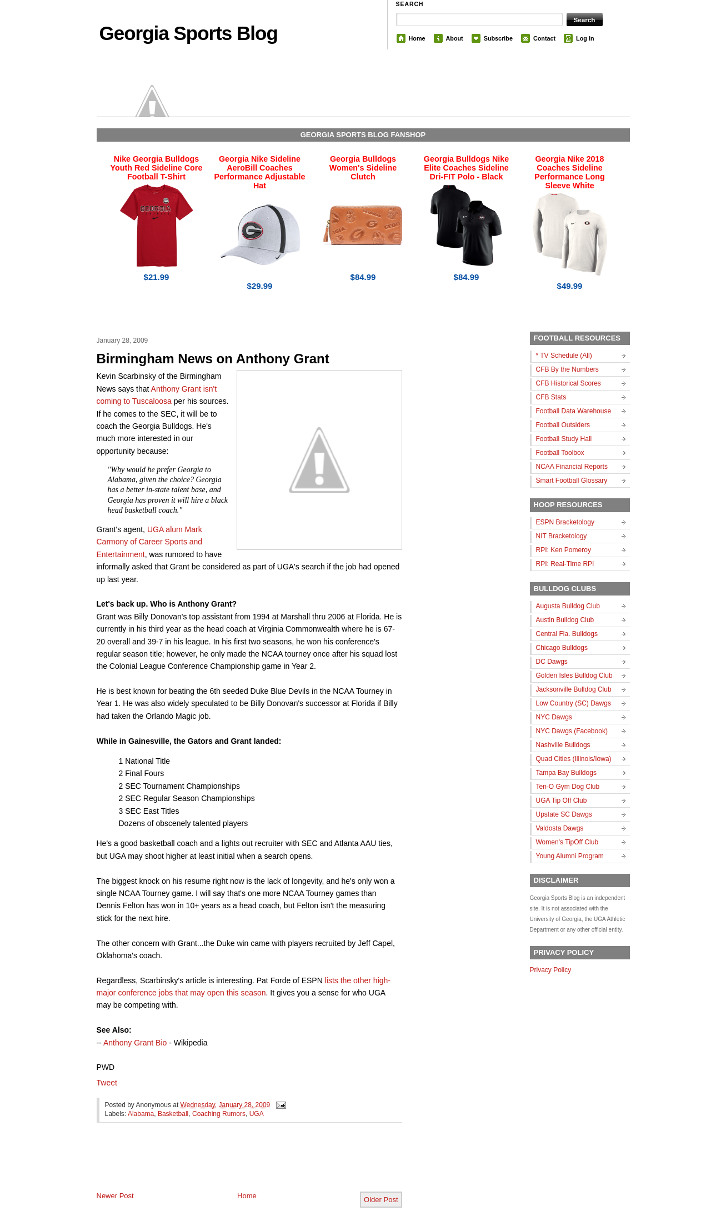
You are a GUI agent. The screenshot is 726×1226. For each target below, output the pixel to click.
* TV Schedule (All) (564, 355)
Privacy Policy (551, 970)
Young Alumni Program (570, 856)
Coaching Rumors (219, 1114)
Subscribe (498, 38)
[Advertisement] (227, 1166)
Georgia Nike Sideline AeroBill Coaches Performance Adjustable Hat (260, 172)
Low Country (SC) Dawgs (573, 703)
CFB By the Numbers (567, 369)
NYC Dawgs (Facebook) (572, 731)
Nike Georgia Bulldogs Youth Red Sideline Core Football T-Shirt (157, 167)
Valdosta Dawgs (560, 828)
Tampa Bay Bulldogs (566, 773)
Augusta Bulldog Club (568, 606)
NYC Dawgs (554, 717)
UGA (256, 1114)
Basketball (173, 1114)
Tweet (107, 1082)
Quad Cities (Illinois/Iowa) (574, 759)
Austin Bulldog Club (565, 620)
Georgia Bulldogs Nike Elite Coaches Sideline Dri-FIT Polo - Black (466, 167)
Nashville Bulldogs (563, 745)
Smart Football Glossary (572, 480)
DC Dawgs (552, 661)
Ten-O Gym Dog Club (568, 786)
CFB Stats (551, 397)
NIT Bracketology (561, 536)
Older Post (381, 1199)
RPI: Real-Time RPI (565, 564)
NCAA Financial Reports (572, 467)
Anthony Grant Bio (135, 1042)
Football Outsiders (563, 425)
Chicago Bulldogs (562, 648)
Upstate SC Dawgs (564, 814)
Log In (585, 38)
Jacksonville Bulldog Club (574, 689)
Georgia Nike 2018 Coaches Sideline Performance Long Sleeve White (569, 172)
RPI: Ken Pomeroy (563, 550)
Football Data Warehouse (574, 411)
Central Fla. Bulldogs (567, 634)
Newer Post (115, 1196)
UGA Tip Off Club (561, 800)
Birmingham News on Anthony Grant (213, 358)
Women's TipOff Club (567, 842)
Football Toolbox (560, 453)
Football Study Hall (564, 439)
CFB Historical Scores (568, 383)
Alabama (141, 1114)
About (454, 38)
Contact (544, 38)
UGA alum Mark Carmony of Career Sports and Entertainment (150, 542)
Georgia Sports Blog (188, 33)
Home (417, 38)
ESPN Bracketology (565, 522)
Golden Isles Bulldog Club (574, 675)
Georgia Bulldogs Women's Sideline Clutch (363, 167)
